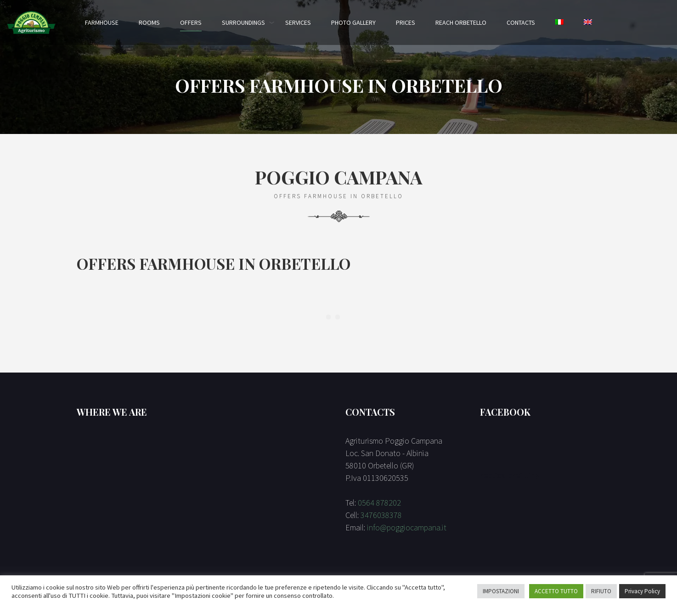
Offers (191, 22)
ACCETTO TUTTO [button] (556, 591)
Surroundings (243, 22)
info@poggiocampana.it (406, 527)
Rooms (149, 22)
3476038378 (381, 515)
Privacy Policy (642, 591)
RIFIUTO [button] (601, 591)
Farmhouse (101, 22)
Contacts (521, 22)
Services (298, 22)
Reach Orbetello (460, 22)
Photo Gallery (353, 22)
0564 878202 (379, 502)
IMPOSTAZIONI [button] (501, 591)
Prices (405, 22)
